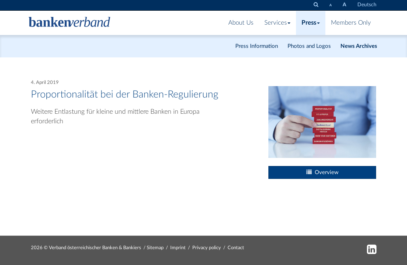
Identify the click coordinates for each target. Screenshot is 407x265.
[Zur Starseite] (69, 23)
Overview (322, 172)
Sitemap (155, 247)
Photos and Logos (309, 46)
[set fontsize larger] (344, 5)
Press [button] (310, 23)
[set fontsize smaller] (330, 5)
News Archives (358, 46)
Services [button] (277, 23)
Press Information (256, 46)
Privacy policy (206, 247)
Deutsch (366, 4)
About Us (240, 23)
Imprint (178, 247)
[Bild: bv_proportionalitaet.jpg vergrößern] (322, 122)
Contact (236, 247)
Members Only (351, 23)
